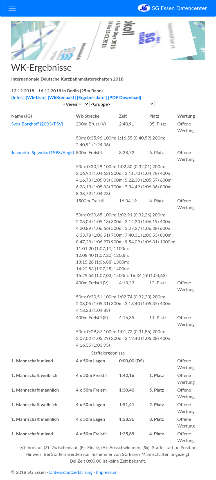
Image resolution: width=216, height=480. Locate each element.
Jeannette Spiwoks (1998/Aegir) (42, 152)
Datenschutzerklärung (71, 472)
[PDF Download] (124, 97)
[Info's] (18, 97)
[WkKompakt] (62, 97)
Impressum (106, 472)
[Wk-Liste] (36, 97)
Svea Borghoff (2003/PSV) (37, 123)
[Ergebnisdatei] (92, 97)
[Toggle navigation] (12, 8)
